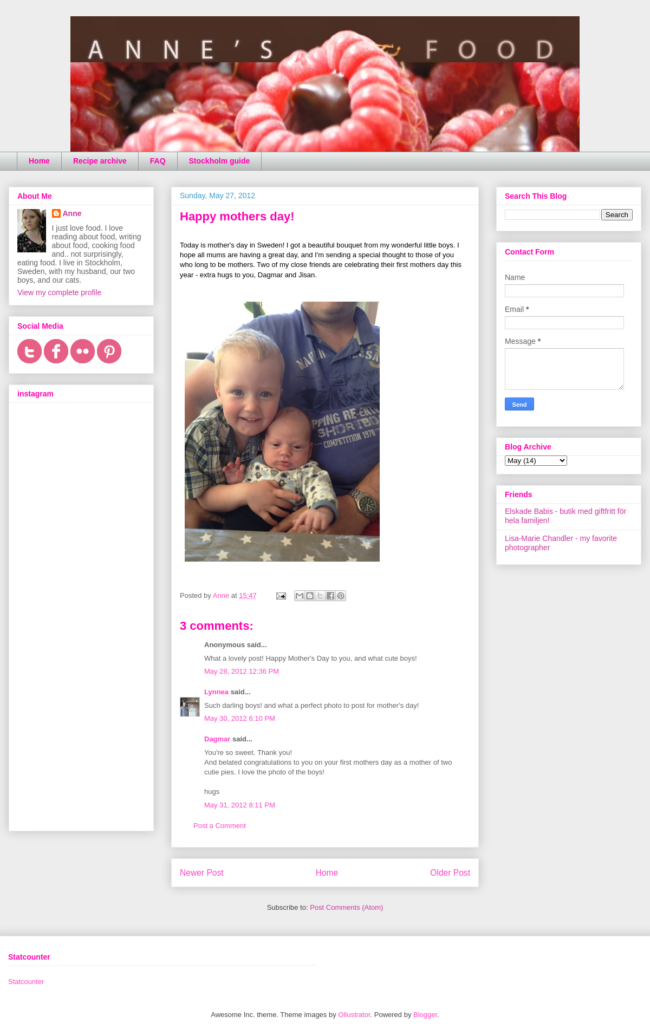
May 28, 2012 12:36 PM (241, 671)
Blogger (425, 1015)
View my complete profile (59, 292)
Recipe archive (100, 161)
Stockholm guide (219, 161)
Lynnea (216, 692)
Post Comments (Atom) (346, 907)
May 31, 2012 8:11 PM (239, 805)
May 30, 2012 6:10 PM (239, 718)
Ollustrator (354, 1015)
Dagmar (217, 739)
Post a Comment (219, 826)
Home (39, 161)
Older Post (450, 872)
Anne (72, 213)
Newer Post (202, 872)
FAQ (158, 161)
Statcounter (26, 982)
